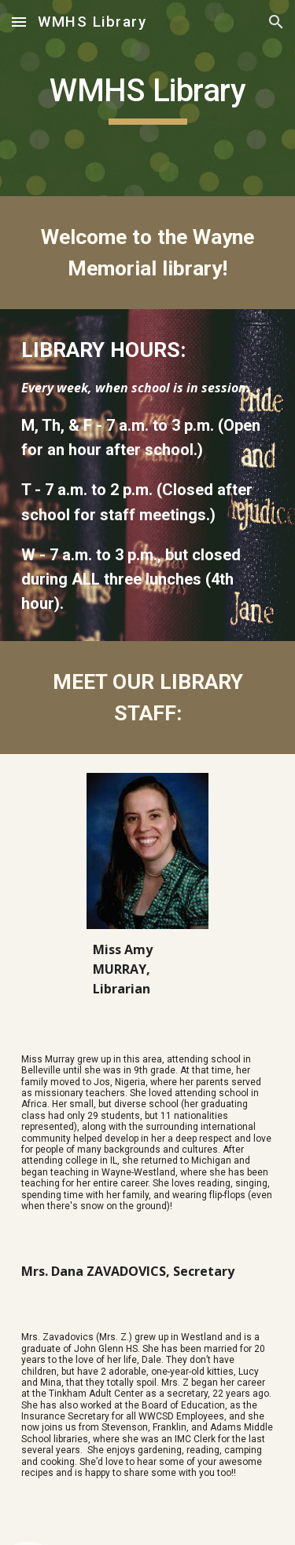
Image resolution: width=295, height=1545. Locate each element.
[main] (148, 98)
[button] (19, 21)
